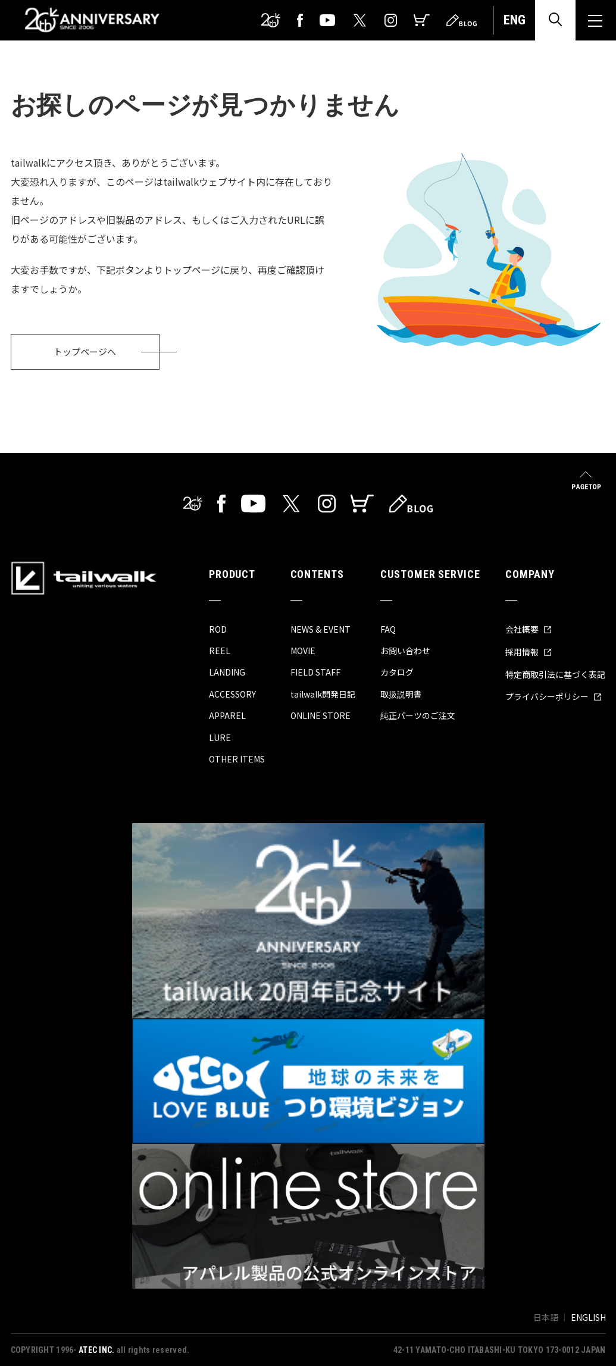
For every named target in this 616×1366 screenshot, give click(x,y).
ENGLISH (588, 1317)
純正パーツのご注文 (417, 715)
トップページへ (85, 351)
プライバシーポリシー (553, 696)
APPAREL (227, 715)
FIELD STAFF (315, 672)
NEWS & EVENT (320, 629)
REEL (219, 651)
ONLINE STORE (320, 715)
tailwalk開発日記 (322, 694)
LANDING (227, 672)
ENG (515, 19)
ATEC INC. (97, 1350)
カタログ (397, 672)
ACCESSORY (232, 694)
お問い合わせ (405, 651)
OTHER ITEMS (237, 759)
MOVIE (302, 651)
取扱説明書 (401, 694)
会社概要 (528, 629)
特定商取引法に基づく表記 (555, 674)
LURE (220, 737)
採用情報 (528, 652)
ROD (218, 629)
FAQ (388, 629)
